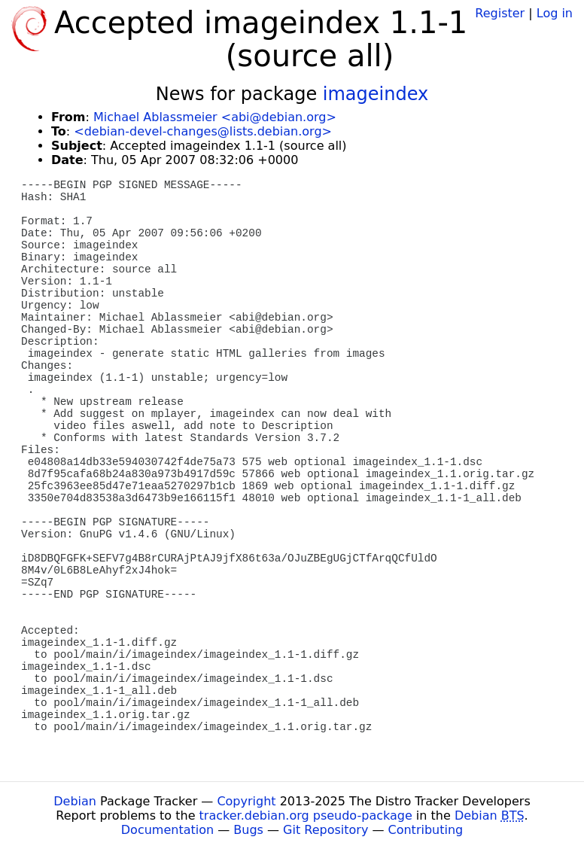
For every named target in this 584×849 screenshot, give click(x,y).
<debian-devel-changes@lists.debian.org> (203, 131)
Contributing (426, 830)
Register (500, 13)
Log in (555, 13)
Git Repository (325, 830)
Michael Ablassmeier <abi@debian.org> (214, 117)
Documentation (167, 830)
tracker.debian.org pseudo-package (305, 815)
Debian (74, 801)
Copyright (246, 801)
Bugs (248, 830)
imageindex (375, 94)
